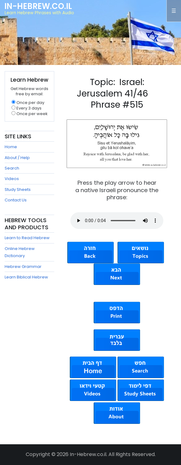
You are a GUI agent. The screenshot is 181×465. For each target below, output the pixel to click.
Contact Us (16, 200)
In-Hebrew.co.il (38, 6)
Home (11, 147)
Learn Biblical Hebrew (26, 277)
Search (12, 168)
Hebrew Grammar (23, 266)
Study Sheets (18, 189)
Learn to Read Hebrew (27, 238)
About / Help (17, 158)
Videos (12, 179)
